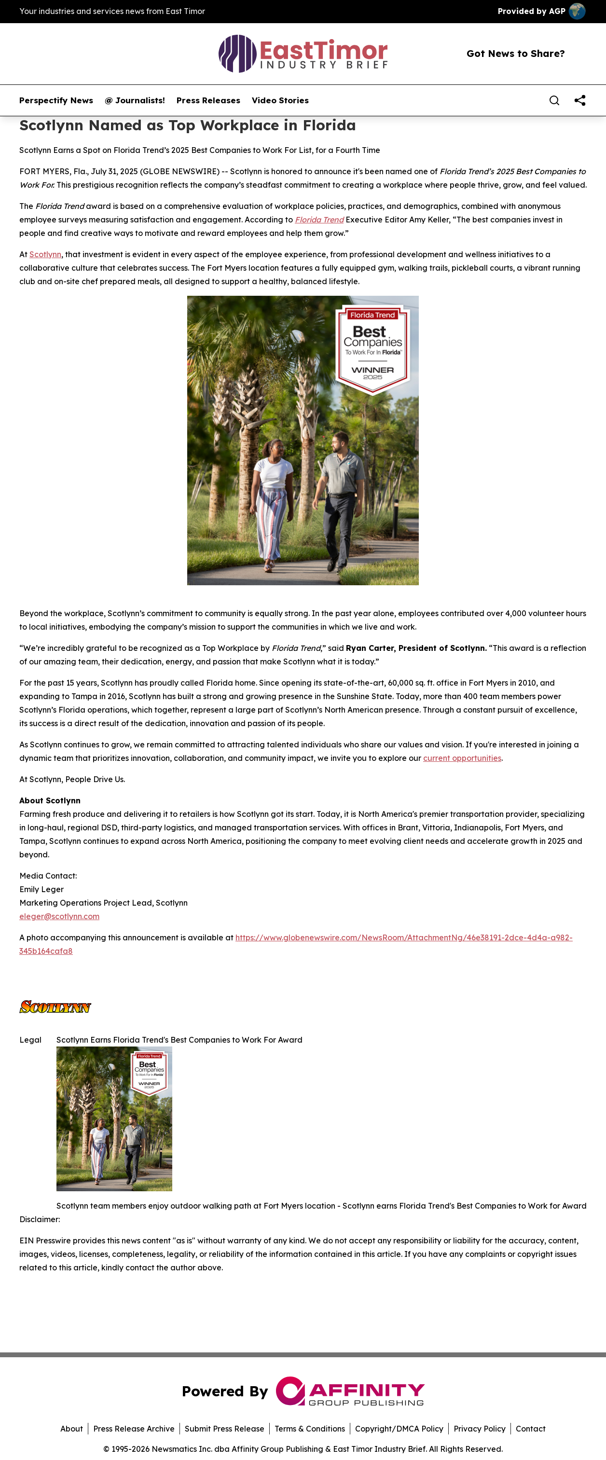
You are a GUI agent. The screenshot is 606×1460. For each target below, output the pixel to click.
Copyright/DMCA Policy (399, 1428)
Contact (531, 1428)
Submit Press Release (224, 1428)
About (71, 1428)
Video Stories (280, 100)
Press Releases (208, 100)
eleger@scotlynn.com (59, 916)
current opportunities (462, 758)
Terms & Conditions (310, 1428)
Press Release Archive (134, 1428)
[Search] (554, 100)
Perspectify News (56, 100)
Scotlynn (45, 254)
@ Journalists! (135, 100)
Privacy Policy (480, 1428)
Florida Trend (319, 219)
